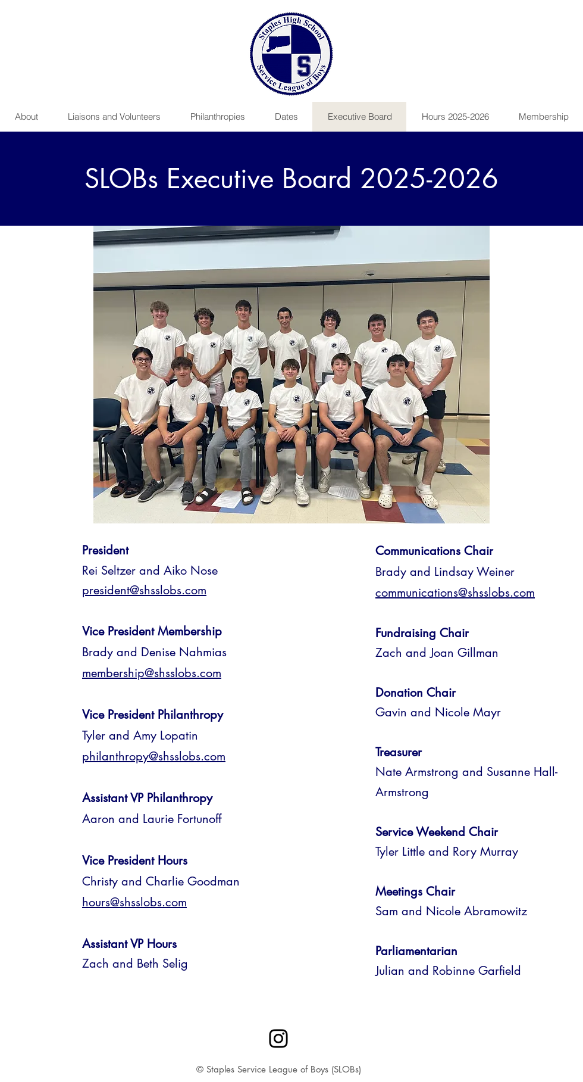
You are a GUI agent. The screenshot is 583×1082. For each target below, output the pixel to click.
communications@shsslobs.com (455, 592)
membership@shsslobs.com (151, 673)
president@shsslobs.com (144, 590)
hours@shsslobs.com (134, 902)
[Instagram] (278, 1038)
